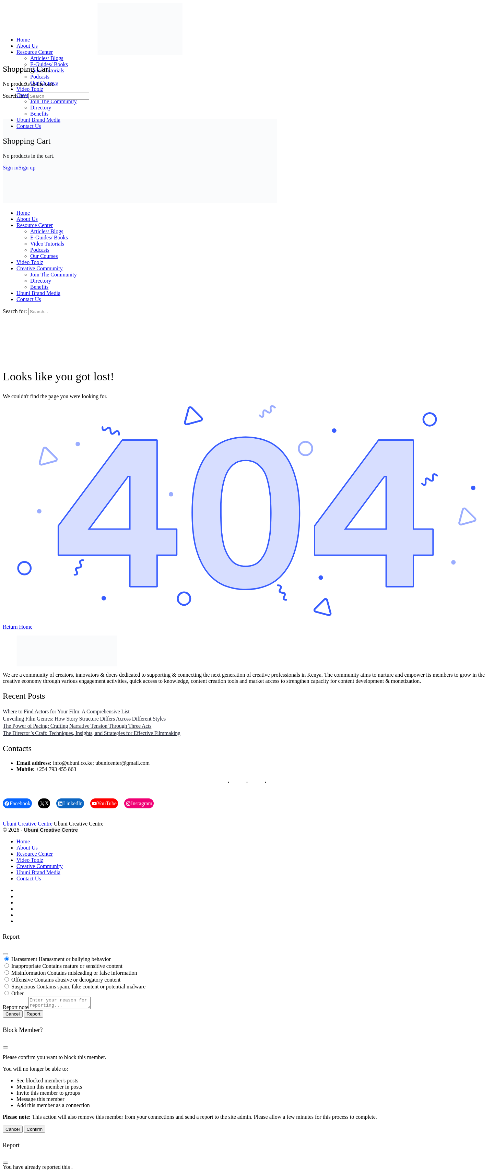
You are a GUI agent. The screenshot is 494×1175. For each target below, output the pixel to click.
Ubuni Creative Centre (28, 824)
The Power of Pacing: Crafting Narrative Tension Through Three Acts (77, 726)
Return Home (18, 627)
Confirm (35, 1131)
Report (33, 1016)
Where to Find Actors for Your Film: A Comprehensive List (66, 711)
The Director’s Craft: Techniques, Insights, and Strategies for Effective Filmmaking (91, 733)
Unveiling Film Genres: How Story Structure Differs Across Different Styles (84, 719)
